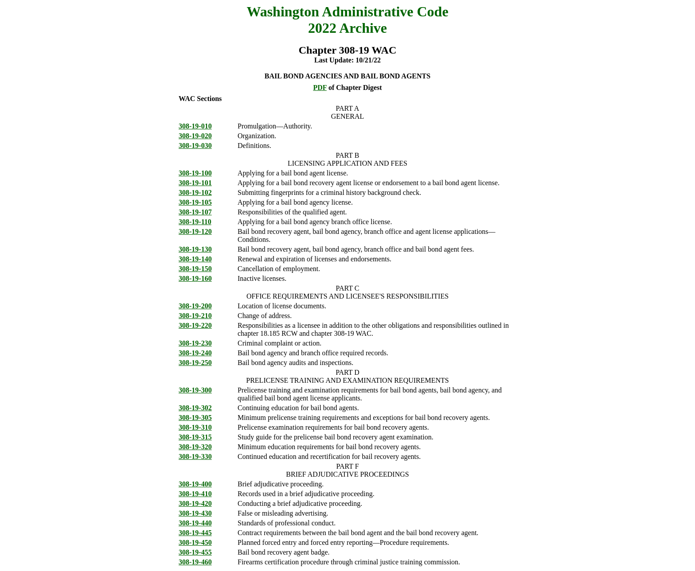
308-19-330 (195, 456)
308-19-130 (195, 249)
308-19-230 (195, 343)
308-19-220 (195, 325)
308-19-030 (195, 145)
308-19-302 (195, 408)
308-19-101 (195, 182)
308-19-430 (195, 513)
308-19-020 (195, 136)
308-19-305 (195, 417)
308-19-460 (195, 562)
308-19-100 (195, 173)
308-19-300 (195, 390)
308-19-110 (195, 221)
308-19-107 (195, 212)
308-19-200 (195, 306)
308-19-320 (195, 447)
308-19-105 (195, 202)
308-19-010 (195, 126)
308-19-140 (195, 259)
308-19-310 (195, 427)
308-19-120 (195, 231)
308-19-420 (195, 503)
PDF (320, 87)
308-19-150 (195, 268)
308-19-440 (195, 523)
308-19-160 (195, 278)
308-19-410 (195, 493)
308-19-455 (195, 552)
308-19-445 (195, 532)
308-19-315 (195, 437)
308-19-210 (195, 315)
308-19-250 (195, 362)
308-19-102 (195, 192)
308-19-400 (195, 484)
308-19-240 (195, 353)
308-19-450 (195, 542)
